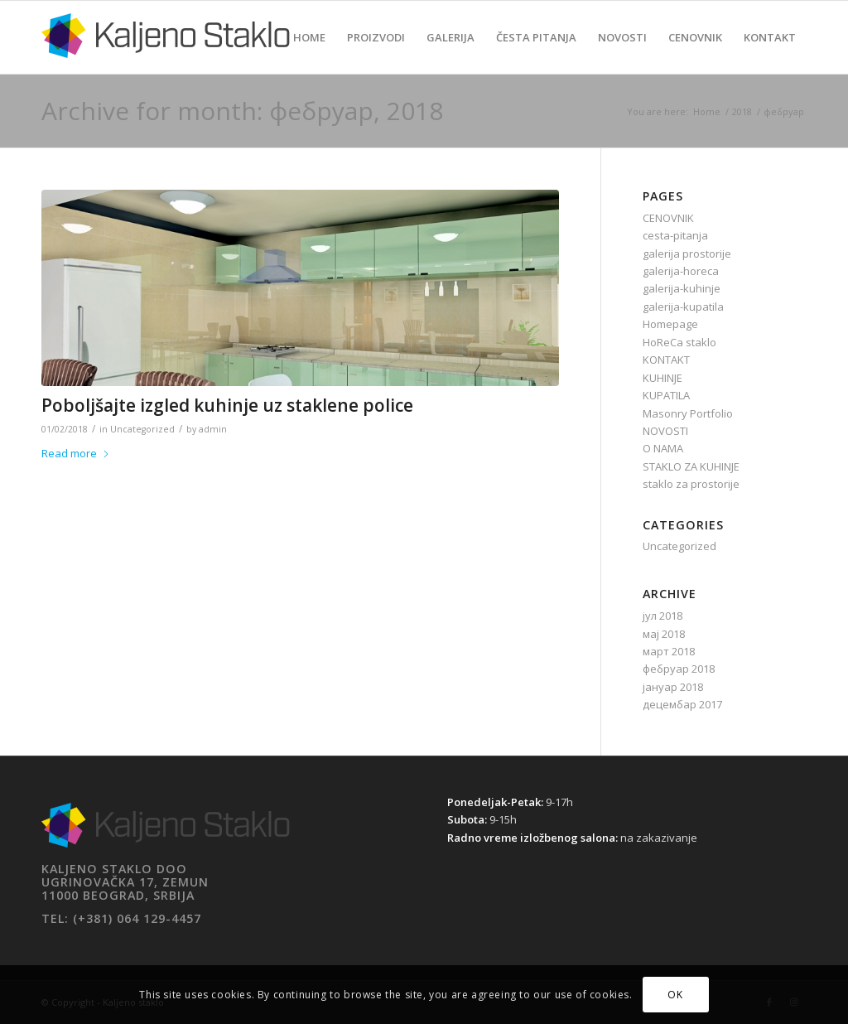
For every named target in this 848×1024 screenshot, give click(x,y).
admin (213, 429)
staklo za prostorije (691, 483)
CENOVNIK (668, 217)
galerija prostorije (687, 253)
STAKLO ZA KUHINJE (691, 466)
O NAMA (663, 448)
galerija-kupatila (683, 306)
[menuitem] (309, 37)
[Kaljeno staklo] (165, 49)
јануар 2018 (673, 686)
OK (674, 995)
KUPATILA (666, 395)
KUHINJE (662, 377)
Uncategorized (142, 429)
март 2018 (669, 651)
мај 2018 (664, 633)
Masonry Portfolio (688, 413)
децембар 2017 (682, 704)
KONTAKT (666, 359)
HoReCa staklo (679, 342)
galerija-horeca (681, 270)
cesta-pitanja (675, 235)
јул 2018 (662, 615)
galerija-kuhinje (681, 288)
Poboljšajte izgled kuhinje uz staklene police (227, 405)
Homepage (670, 323)
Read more (75, 453)
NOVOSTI (665, 430)
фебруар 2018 (679, 668)
